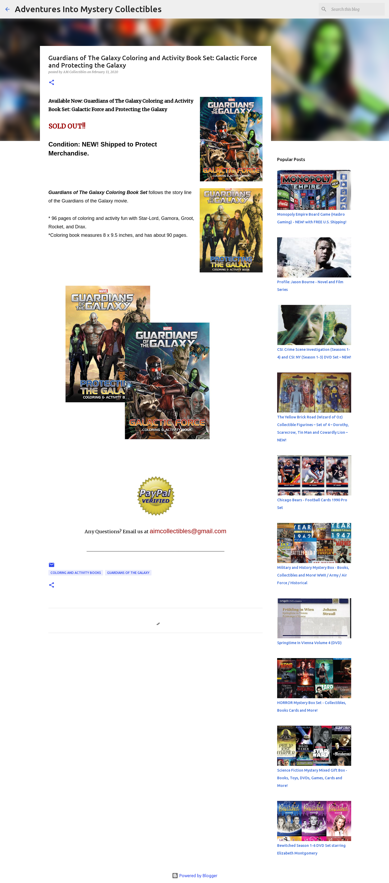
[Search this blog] (357, 9)
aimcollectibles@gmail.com (188, 531)
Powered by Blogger (194, 875)
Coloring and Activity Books (76, 572)
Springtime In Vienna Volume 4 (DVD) (309, 643)
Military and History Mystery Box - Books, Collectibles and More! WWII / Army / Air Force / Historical (313, 575)
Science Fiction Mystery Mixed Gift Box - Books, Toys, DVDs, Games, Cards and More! (312, 778)
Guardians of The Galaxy (128, 572)
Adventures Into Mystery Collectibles (88, 9)
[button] (51, 82)
